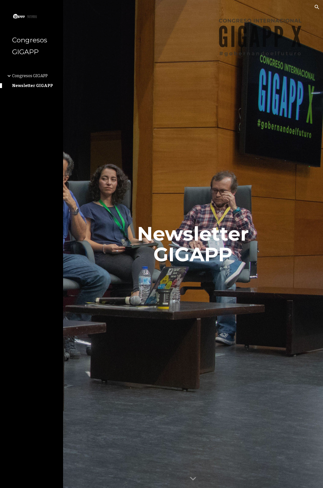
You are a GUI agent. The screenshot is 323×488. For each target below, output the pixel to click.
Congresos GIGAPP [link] (30, 75)
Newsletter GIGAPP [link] (32, 85)
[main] (192, 244)
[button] (317, 7)
